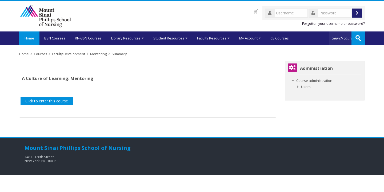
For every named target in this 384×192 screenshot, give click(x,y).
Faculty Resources (213, 38)
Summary (119, 54)
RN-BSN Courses (88, 38)
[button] (256, 11)
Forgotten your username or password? (333, 23)
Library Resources (127, 38)
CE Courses (279, 38)
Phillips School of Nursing (95, 147)
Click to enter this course (46, 100)
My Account (250, 38)
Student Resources (170, 38)
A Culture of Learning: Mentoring (57, 78)
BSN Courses (54, 38)
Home (29, 38)
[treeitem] (325, 80)
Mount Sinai (41, 147)
